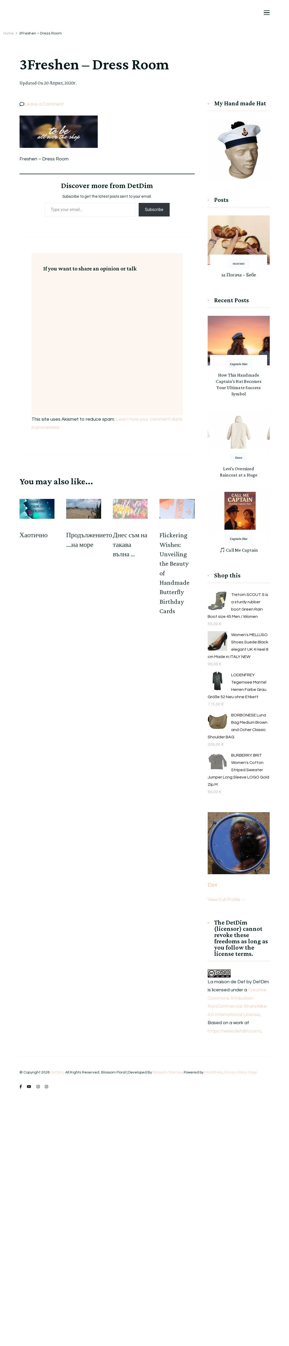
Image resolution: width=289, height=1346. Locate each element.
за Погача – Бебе (238, 274)
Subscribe (154, 209)
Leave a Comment (44, 104)
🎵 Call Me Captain (238, 550)
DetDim (57, 1072)
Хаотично (34, 535)
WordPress (213, 1072)
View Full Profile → (227, 899)
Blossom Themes (167, 1072)
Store (238, 457)
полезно (238, 263)
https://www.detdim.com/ (234, 1031)
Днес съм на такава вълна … (130, 544)
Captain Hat (238, 364)
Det (212, 884)
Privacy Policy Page (240, 1072)
